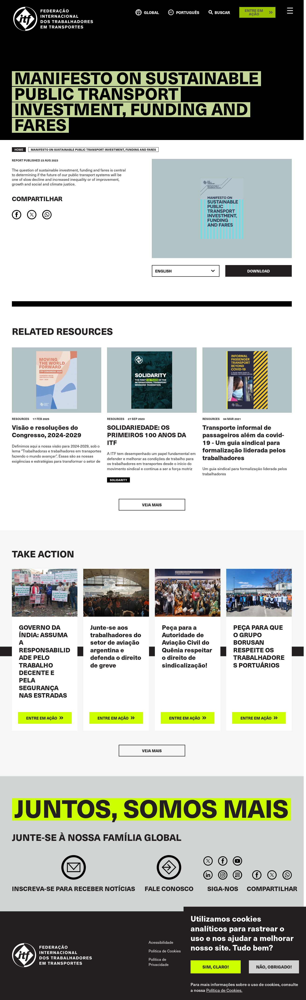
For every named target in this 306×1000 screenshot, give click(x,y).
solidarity (118, 480)
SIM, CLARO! (215, 968)
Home (18, 149)
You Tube (238, 861)
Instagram (223, 875)
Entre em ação (254, 12)
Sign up (73, 869)
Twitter (208, 861)
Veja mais (152, 504)
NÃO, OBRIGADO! (274, 968)
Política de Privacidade (159, 961)
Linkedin (208, 875)
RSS (238, 875)
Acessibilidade (161, 942)
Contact (169, 869)
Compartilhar (37, 199)
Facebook (223, 861)
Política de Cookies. (224, 991)
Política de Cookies (165, 951)
